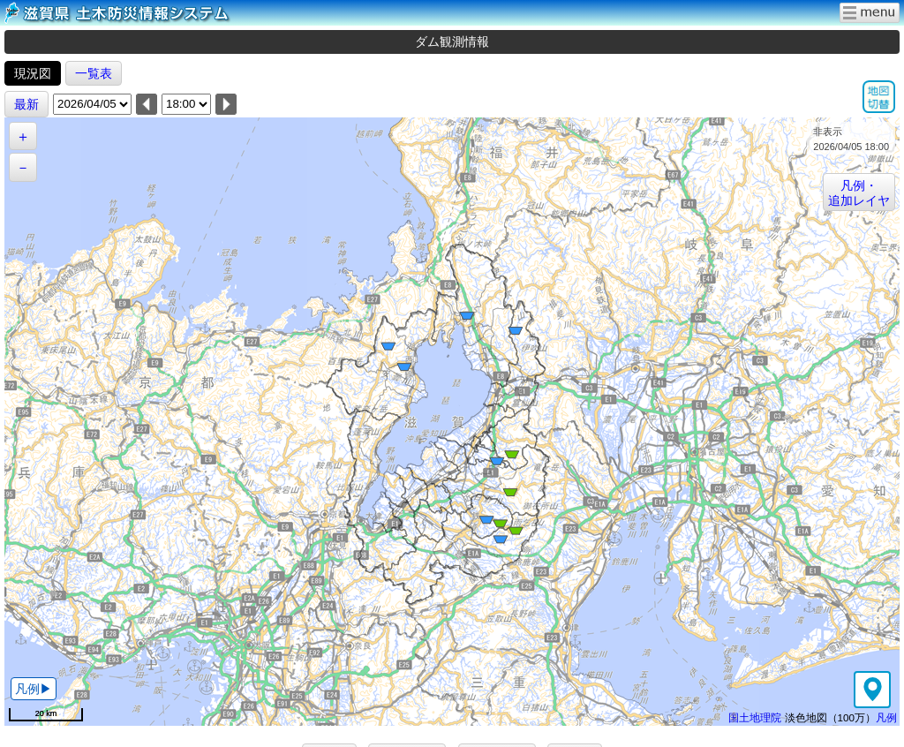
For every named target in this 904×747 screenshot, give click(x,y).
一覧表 (93, 73)
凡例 (886, 717)
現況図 (32, 73)
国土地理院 (754, 717)
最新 (26, 104)
